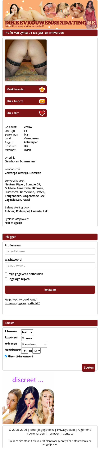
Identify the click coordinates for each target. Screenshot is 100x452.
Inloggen (50, 289)
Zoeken (88, 367)
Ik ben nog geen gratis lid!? (22, 303)
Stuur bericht (15, 101)
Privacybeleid (66, 429)
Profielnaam (12, 245)
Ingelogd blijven (18, 279)
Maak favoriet (16, 89)
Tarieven (54, 433)
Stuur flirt (13, 113)
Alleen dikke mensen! (20, 356)
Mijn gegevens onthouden (25, 274)
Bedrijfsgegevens (42, 429)
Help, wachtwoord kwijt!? (21, 299)
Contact (68, 433)
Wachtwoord (13, 259)
